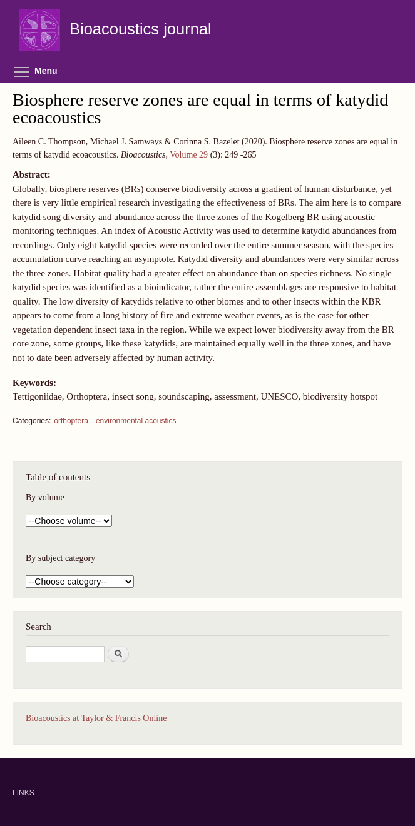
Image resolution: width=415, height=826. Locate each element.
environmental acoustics (136, 420)
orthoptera (71, 420)
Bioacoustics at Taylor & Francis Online (96, 718)
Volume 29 (189, 154)
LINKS (23, 792)
